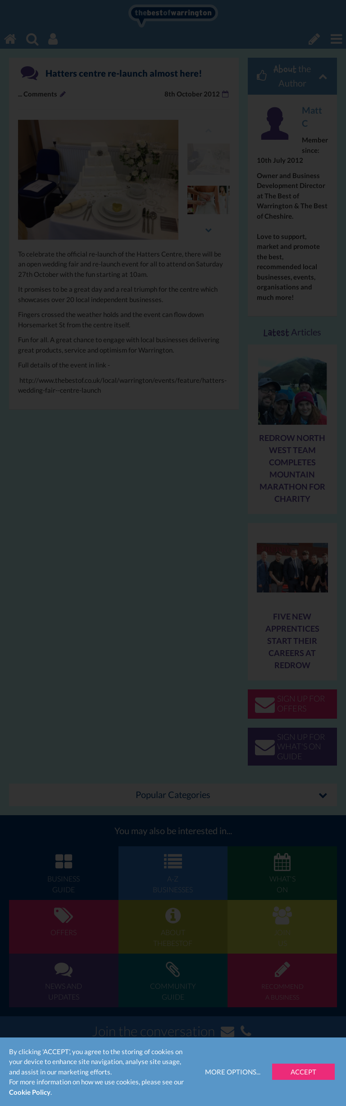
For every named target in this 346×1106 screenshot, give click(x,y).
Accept (303, 1072)
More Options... (232, 1072)
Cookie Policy (29, 1092)
